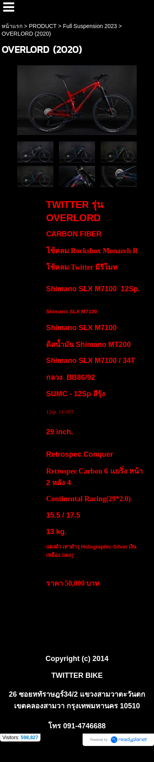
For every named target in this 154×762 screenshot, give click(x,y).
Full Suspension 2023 (90, 26)
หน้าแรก (12, 26)
